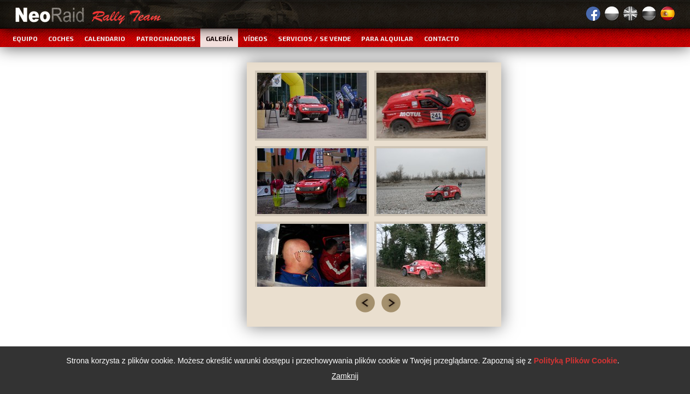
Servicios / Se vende (314, 38)
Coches (61, 38)
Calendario (104, 38)
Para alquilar (387, 38)
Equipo (25, 38)
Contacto (441, 38)
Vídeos (255, 38)
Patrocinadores (165, 38)
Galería (219, 38)
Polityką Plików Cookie (575, 361)
